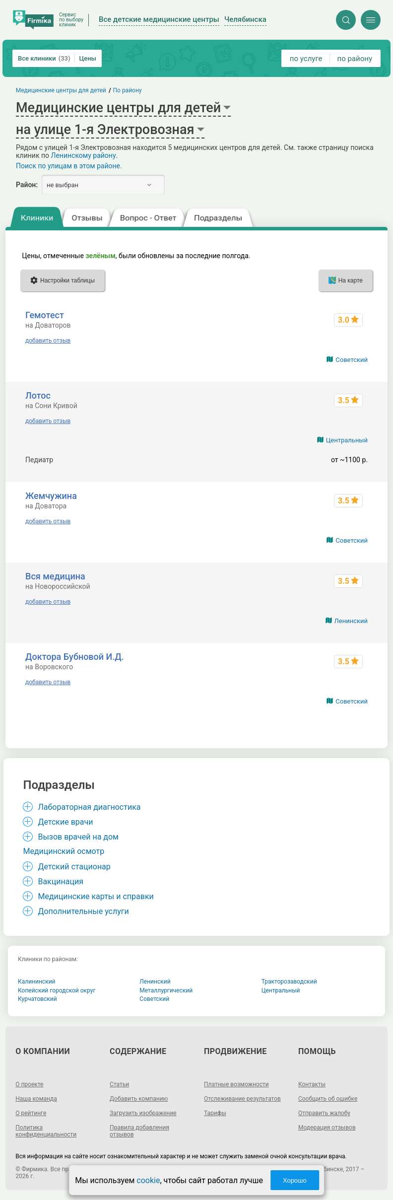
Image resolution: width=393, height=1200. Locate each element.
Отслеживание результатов (242, 1098)
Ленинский (351, 621)
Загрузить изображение (143, 1113)
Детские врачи (65, 822)
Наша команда (36, 1098)
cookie (148, 1180)
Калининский (37, 981)
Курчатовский (37, 998)
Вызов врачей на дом (78, 837)
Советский (351, 359)
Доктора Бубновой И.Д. (74, 656)
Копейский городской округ (57, 990)
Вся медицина (55, 576)
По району (127, 90)
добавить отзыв (47, 340)
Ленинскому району (83, 155)
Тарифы (215, 1113)
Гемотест (44, 315)
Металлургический (166, 990)
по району (354, 58)
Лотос (38, 395)
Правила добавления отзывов (139, 1131)
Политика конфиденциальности (45, 1131)
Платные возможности (236, 1084)
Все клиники (44, 58)
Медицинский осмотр (63, 851)
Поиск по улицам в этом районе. (69, 166)
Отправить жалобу (324, 1113)
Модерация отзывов (327, 1127)
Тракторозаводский (289, 981)
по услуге (306, 58)
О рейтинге (30, 1113)
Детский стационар (74, 866)
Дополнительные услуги (83, 911)
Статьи (119, 1084)
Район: (27, 185)
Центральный (347, 440)
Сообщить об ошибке (327, 1098)
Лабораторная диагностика (89, 807)
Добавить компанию (139, 1098)
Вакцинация (60, 881)
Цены (88, 58)
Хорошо (295, 1180)
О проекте (29, 1084)
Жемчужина (51, 496)
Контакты (312, 1084)
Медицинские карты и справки (95, 896)
